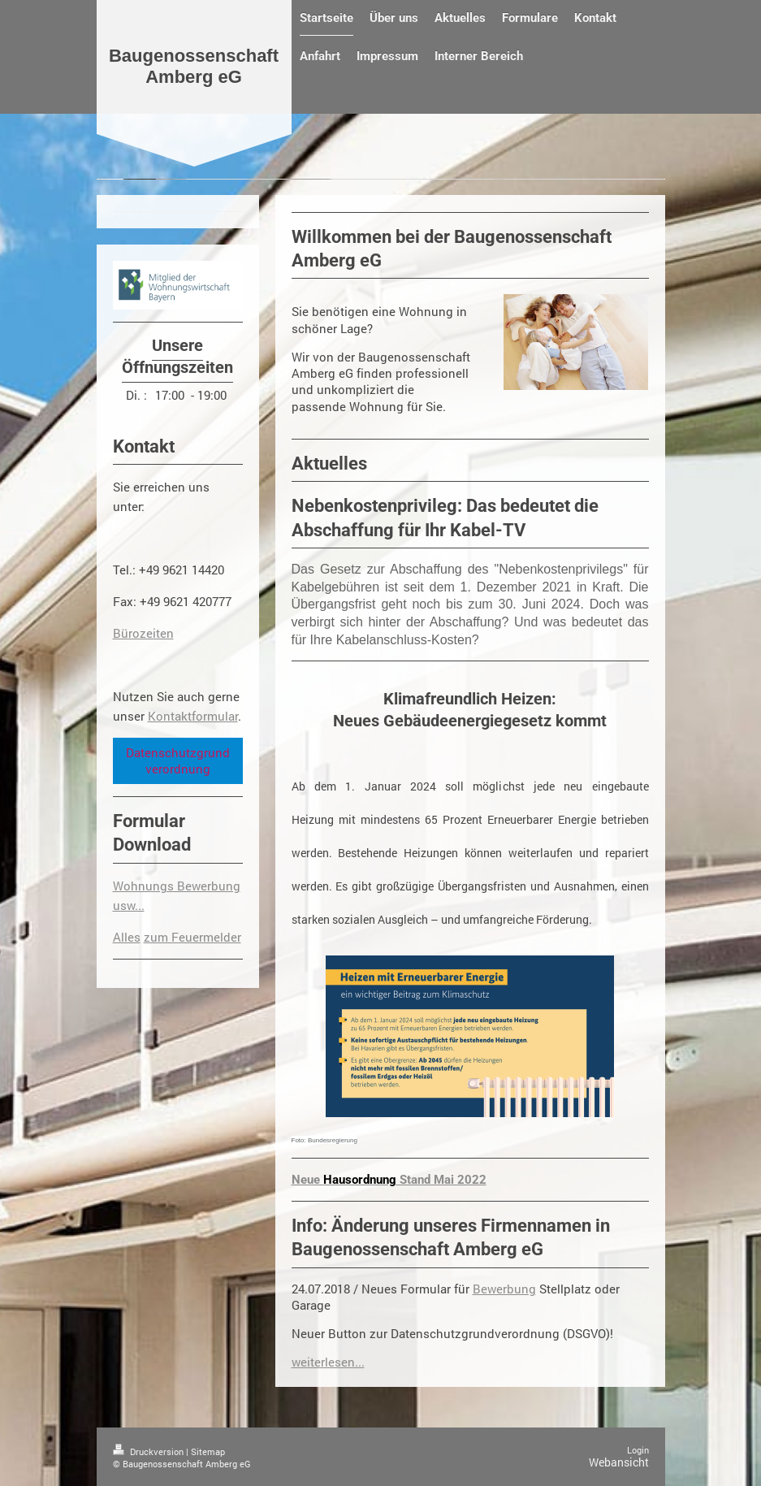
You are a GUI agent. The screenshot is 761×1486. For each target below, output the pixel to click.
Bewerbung (504, 1288)
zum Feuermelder (192, 937)
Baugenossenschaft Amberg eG (194, 66)
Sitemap (208, 1451)
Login (638, 1450)
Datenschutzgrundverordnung (178, 760)
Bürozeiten (143, 633)
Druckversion (149, 1451)
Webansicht (619, 1462)
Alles (127, 937)
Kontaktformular (193, 716)
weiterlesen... (328, 1362)
